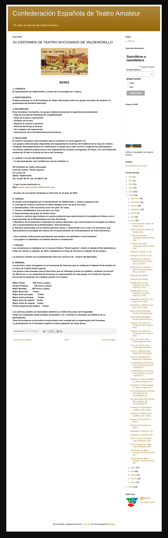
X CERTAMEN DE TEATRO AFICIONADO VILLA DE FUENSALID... (142, 365)
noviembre (135, 202)
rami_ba (86, 524)
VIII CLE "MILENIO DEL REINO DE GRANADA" (141, 352)
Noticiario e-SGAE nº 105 (141, 252)
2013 (131, 195)
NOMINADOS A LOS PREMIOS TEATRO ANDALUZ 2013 (139, 285)
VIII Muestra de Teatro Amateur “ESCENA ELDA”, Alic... (142, 452)
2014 (131, 192)
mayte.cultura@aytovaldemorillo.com (36, 187)
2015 (131, 188)
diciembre (135, 198)
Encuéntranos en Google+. (137, 166)
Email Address (140, 69)
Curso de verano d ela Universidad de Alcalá (140, 340)
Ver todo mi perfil (148, 502)
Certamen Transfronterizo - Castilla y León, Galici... (141, 408)
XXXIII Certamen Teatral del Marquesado (142, 225)
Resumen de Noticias (139, 275)
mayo (133, 468)
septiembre (136, 209)
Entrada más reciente (22, 340)
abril (133, 471)
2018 (131, 177)
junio (133, 220)
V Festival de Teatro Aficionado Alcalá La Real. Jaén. (142, 237)
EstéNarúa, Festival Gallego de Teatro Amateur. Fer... (142, 380)
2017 (131, 181)
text (131, 87)
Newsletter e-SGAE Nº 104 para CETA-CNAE (141, 300)
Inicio (67, 340)
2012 (131, 487)
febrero (134, 479)
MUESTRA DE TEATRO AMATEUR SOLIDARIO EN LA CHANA (141, 261)
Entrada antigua (108, 340)
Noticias (131, 41)
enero (133, 482)
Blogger (111, 524)
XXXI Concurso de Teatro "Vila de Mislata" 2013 (141, 439)
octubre (134, 206)
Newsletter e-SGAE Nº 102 (141, 431)
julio (133, 217)
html (132, 83)
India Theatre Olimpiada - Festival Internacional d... (142, 312)
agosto (134, 213)
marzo (134, 475)
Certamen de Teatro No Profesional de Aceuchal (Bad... (141, 325)
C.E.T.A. (147, 498)
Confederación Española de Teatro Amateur (76, 13)
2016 (131, 184)
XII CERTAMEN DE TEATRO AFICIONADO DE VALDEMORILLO (142, 393)
